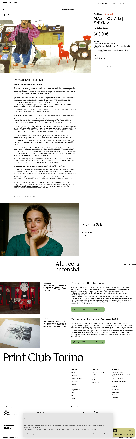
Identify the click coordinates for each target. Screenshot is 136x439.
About (73, 373)
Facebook (115, 389)
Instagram (115, 392)
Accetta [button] (106, 434)
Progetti (73, 384)
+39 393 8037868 (117, 378)
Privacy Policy (96, 383)
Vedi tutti (129, 264)
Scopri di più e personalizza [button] (36, 434)
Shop (72, 392)
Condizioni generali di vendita (98, 373)
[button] (88, 309)
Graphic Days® (75, 390)
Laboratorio (74, 375)
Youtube (115, 398)
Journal (73, 395)
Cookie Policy (96, 380)
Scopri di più (87, 234)
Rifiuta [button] (95, 434)
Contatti (73, 398)
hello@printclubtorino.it (119, 381)
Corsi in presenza (76, 378)
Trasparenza (95, 377)
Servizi (73, 387)
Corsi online (74, 381)
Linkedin (115, 395)
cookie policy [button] (37, 427)
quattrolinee (129, 437)
